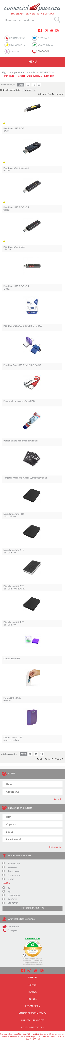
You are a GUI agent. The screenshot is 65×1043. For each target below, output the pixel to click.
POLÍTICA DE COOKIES (32, 1027)
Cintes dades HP (12, 658)
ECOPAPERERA (45, 44)
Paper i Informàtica (28, 72)
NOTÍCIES (32, 999)
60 (27, 84)
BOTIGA (32, 991)
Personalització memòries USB (19, 401)
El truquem (10, 930)
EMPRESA (32, 977)
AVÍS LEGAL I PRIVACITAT (32, 1020)
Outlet (8, 878)
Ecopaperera (11, 875)
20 (39, 84)
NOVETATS (44, 38)
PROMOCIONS (18, 38)
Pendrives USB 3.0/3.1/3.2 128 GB (16, 208)
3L (6, 887)
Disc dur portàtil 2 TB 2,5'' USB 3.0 (14, 551)
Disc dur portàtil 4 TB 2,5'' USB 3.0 (14, 623)
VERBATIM (10, 903)
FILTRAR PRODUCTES (33, 908)
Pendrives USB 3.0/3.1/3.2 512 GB (16, 287)
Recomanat (11, 871)
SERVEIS (32, 984)
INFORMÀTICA (47, 72)
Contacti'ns (11, 926)
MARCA (6, 883)
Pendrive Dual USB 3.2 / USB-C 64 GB (22, 365)
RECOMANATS (17, 44)
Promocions (11, 863)
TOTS (21, 84)
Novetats (9, 867)
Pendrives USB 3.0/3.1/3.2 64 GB (16, 169)
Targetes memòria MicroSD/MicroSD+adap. (26, 477)
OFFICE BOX (11, 895)
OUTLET (14, 51)
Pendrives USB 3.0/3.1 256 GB (14, 248)
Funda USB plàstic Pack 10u (13, 699)
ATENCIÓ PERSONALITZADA (32, 1013)
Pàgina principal (9, 72)
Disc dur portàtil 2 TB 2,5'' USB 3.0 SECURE (14, 587)
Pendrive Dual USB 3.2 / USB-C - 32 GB (23, 326)
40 (33, 84)
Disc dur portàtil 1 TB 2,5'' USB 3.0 (14, 515)
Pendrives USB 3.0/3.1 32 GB (14, 129)
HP (6, 891)
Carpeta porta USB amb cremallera (13, 738)
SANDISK (9, 899)
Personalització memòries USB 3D (21, 440)
